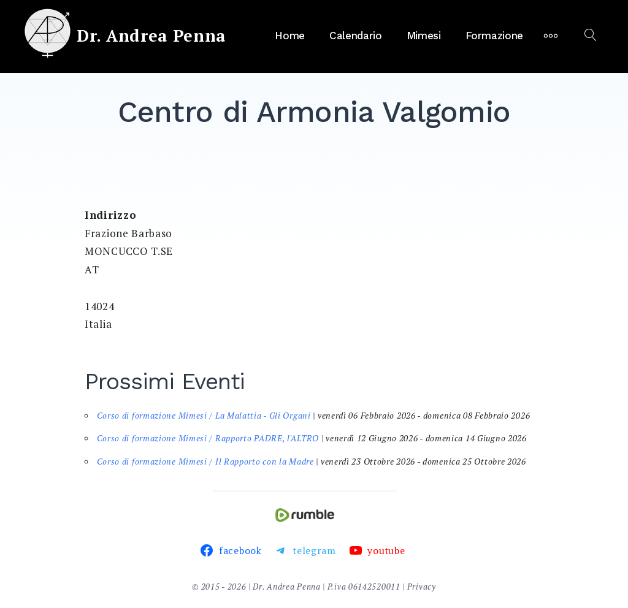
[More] (550, 35)
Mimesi (424, 35)
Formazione (494, 35)
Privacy (421, 586)
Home (290, 35)
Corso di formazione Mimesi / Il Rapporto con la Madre (205, 461)
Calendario (355, 35)
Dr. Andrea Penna (151, 36)
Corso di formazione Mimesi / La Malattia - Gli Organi (204, 415)
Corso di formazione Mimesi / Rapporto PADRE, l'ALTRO (208, 438)
